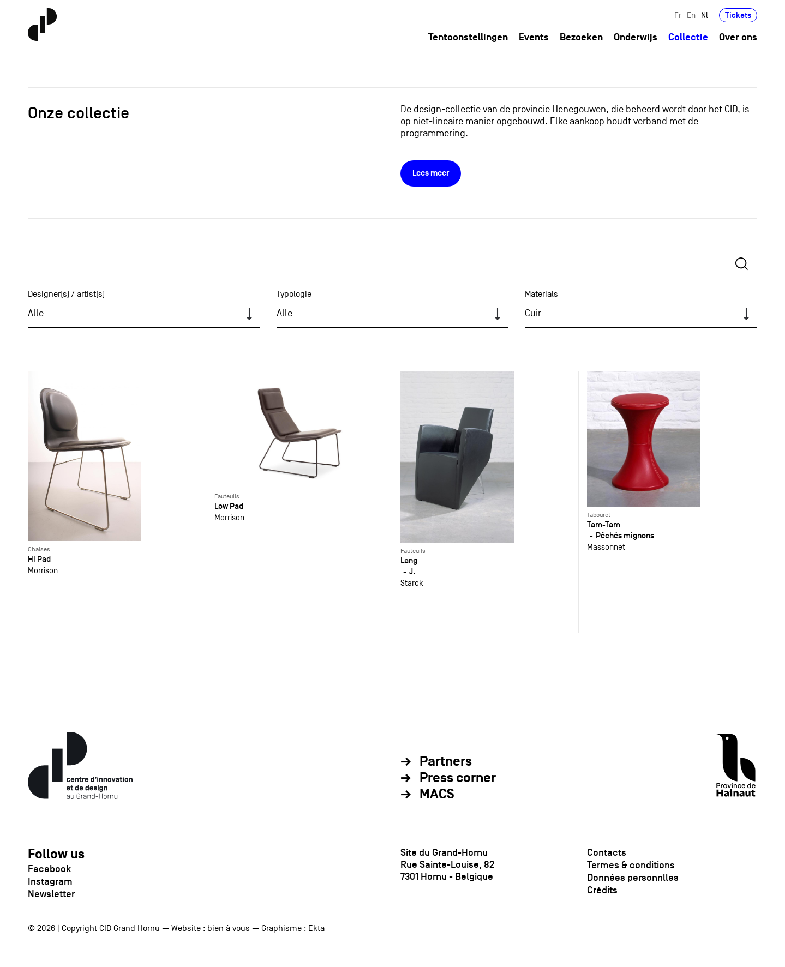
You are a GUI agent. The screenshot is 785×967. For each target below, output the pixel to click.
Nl (704, 15)
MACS (437, 794)
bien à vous (228, 928)
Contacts (606, 852)
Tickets (738, 15)
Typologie (294, 294)
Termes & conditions (631, 865)
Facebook (49, 869)
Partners (446, 762)
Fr (677, 15)
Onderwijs (635, 37)
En (691, 15)
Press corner (458, 778)
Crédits (602, 890)
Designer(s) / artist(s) (66, 294)
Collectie (688, 37)
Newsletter (51, 894)
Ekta (316, 928)
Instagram (50, 881)
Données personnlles (633, 878)
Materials (541, 294)
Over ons (738, 37)
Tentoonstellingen (468, 37)
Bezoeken (581, 37)
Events (534, 37)
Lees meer (430, 173)
